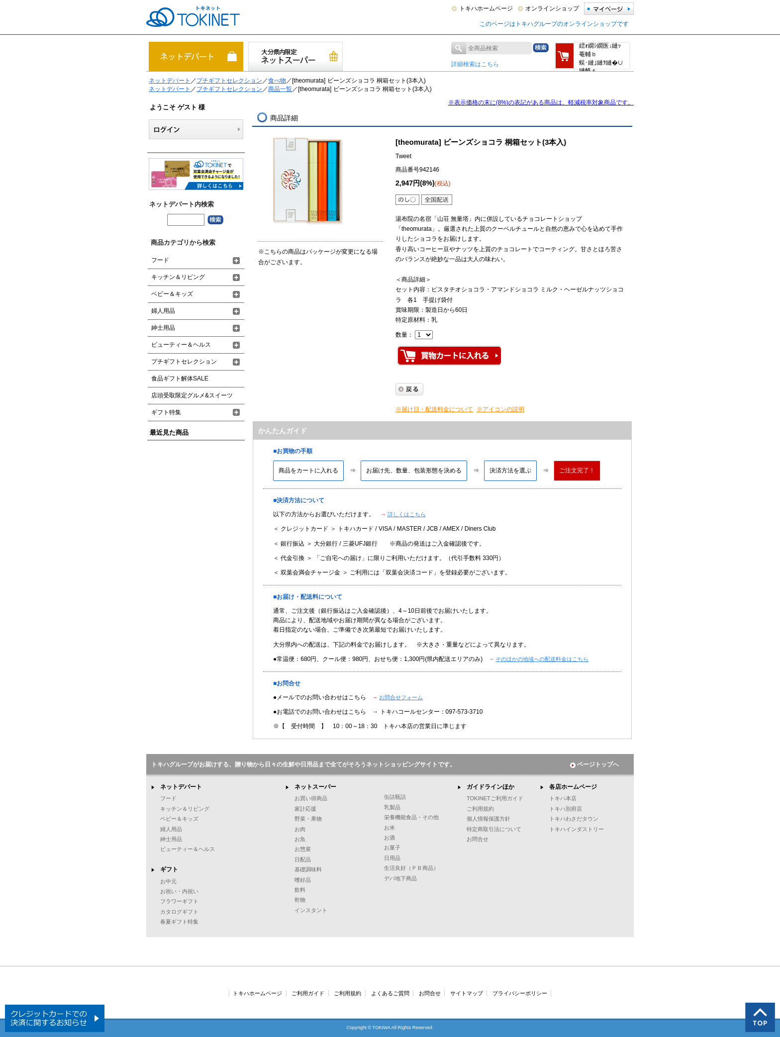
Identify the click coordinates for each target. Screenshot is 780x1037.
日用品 (392, 858)
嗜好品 (302, 880)
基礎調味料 (308, 869)
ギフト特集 (166, 412)
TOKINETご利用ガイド (495, 798)
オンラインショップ (552, 8)
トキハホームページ (486, 8)
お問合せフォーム (401, 697)
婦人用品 (163, 310)
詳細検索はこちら (475, 64)
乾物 (299, 900)
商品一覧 (280, 89)
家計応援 (305, 809)
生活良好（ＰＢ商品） (411, 868)
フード (160, 260)
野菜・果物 (308, 819)
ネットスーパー (315, 786)
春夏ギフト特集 (179, 922)
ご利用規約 (480, 809)
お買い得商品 (310, 798)
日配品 (302, 859)
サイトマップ (466, 993)
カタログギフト (179, 912)
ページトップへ (594, 764)
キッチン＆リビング (178, 277)
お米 (389, 828)
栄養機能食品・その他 (411, 817)
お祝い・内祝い (179, 891)
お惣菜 (302, 849)
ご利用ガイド (308, 993)
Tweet (403, 156)
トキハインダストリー (576, 829)
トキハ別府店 (565, 809)
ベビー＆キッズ (172, 293)
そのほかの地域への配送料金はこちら (541, 659)
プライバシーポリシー (519, 993)
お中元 (168, 881)
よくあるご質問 (390, 993)
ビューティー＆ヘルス (181, 344)
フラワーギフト (179, 901)
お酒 (389, 838)
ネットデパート (170, 80)
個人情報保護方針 (488, 819)
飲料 (299, 890)
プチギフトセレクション (229, 80)
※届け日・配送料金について (434, 409)
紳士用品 (163, 327)
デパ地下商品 (400, 878)
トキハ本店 (563, 798)
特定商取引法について (494, 829)
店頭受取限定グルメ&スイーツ (192, 395)
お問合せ (477, 839)
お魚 (299, 839)
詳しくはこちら (407, 514)
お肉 (299, 829)
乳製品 (392, 807)
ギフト (169, 869)
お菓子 (392, 847)
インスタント (310, 910)
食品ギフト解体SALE (179, 378)
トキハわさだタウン (573, 819)
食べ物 (277, 80)
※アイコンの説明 (500, 409)
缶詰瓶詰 (395, 797)
